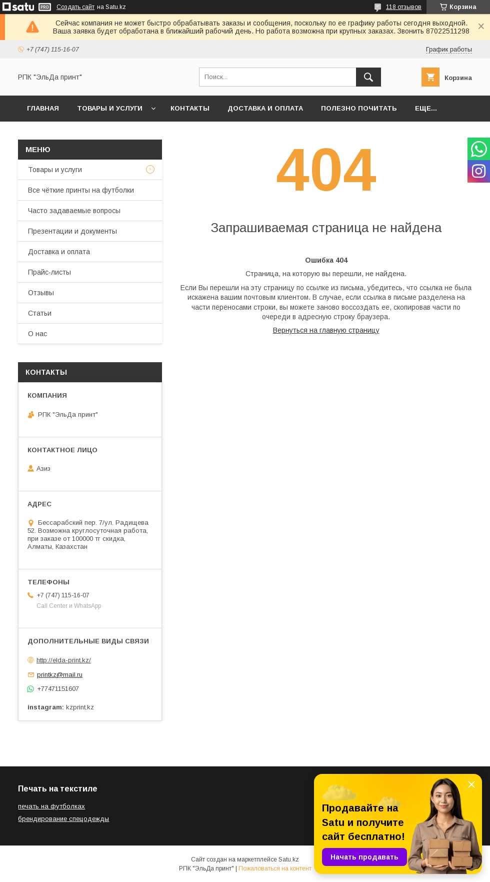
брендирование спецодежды (63, 818)
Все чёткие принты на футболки (81, 190)
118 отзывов (404, 7)
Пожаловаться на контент (275, 868)
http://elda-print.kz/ (63, 660)
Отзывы (41, 293)
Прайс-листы (49, 272)
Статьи (40, 313)
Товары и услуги (109, 108)
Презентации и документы (72, 231)
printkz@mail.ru (59, 674)
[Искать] (368, 77)
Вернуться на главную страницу (326, 330)
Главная (43, 108)
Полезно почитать (359, 108)
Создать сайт (75, 7)
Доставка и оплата (265, 108)
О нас (37, 334)
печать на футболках (51, 806)
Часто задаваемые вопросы (74, 211)
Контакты (190, 108)
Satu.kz (288, 859)
